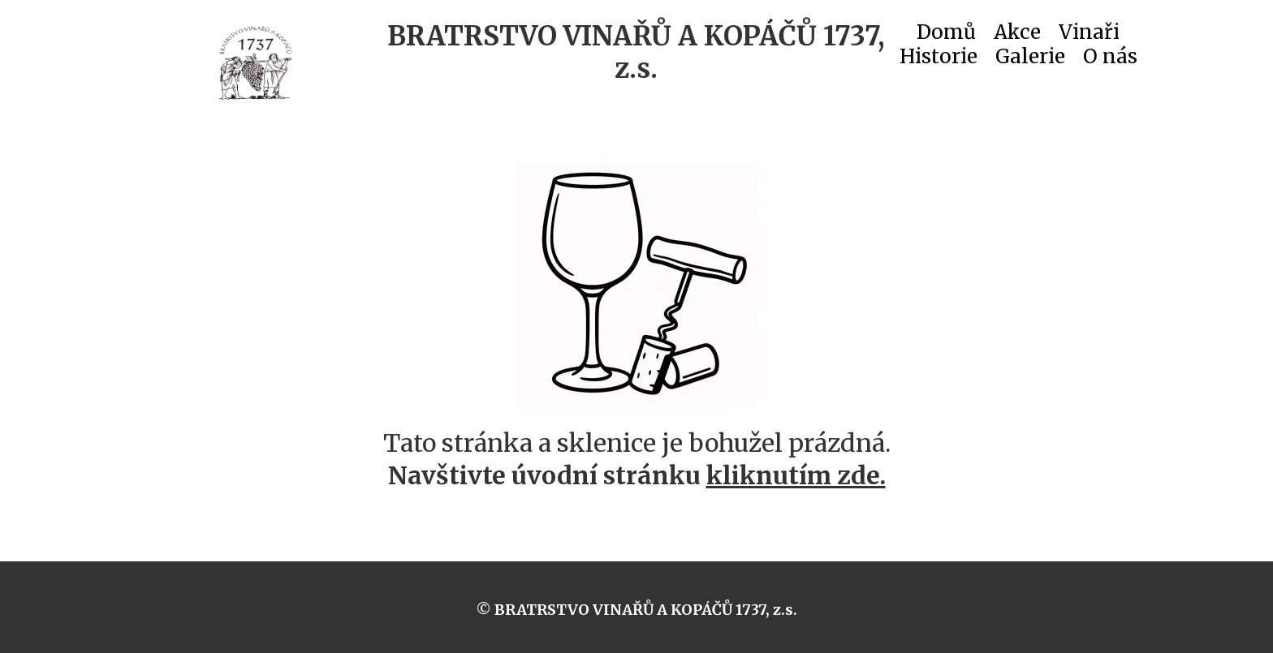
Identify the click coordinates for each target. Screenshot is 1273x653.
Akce (1017, 36)
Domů (946, 36)
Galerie (1030, 60)
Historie (938, 60)
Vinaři (1089, 36)
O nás (1110, 60)
